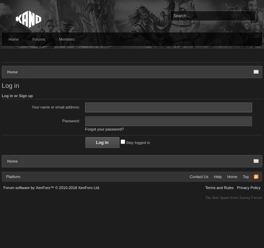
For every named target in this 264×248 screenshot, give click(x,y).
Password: (71, 121)
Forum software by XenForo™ (51, 188)
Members (67, 39)
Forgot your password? (104, 129)
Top (246, 177)
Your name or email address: (56, 107)
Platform (13, 177)
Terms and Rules (219, 188)
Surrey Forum (250, 198)
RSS (256, 176)
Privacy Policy (249, 188)
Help (218, 177)
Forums (38, 39)
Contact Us (199, 177)
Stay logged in (135, 143)
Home (14, 39)
